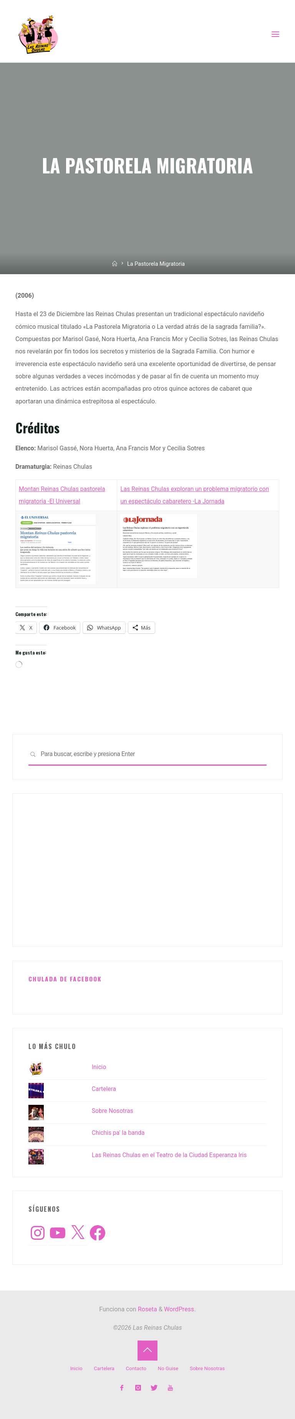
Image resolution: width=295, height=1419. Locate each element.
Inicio (99, 1067)
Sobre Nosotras (113, 1110)
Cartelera (104, 1089)
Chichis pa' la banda (119, 1132)
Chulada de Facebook (65, 978)
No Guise (168, 1368)
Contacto (135, 1368)
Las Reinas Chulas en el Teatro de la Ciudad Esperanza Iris (172, 1155)
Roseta (146, 1309)
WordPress (179, 1309)
